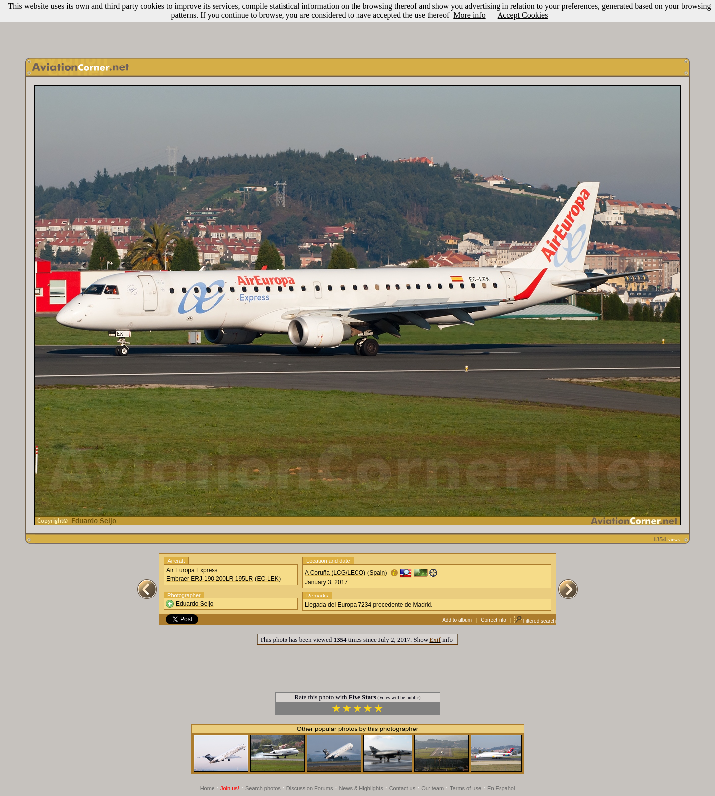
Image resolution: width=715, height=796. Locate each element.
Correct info (493, 620)
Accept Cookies (523, 15)
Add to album (457, 620)
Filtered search (534, 621)
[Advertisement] (357, 26)
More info (469, 15)
